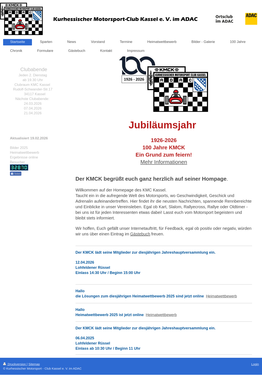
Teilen (16, 173)
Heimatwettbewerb (221, 296)
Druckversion (15, 364)
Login (255, 364)
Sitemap (34, 364)
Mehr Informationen (163, 162)
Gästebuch (140, 234)
